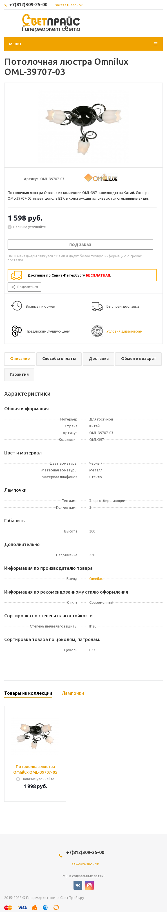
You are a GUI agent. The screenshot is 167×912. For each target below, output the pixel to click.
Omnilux (96, 579)
